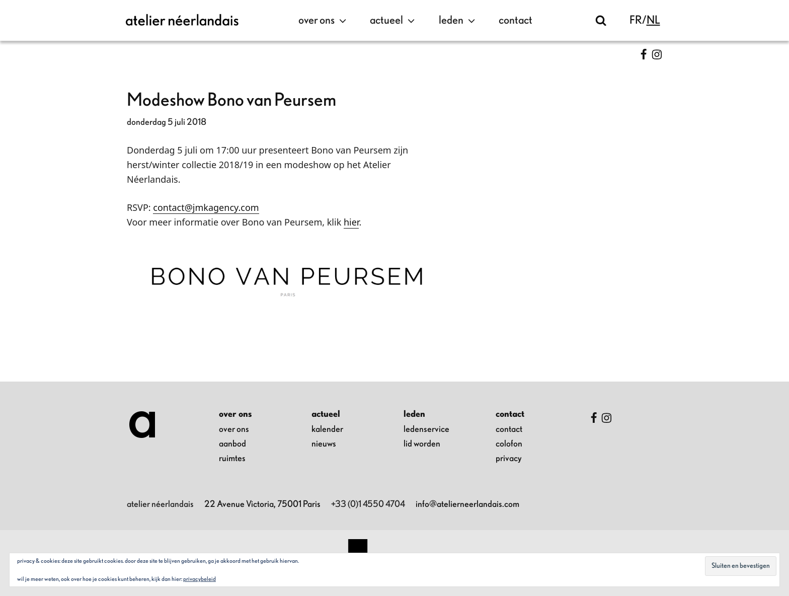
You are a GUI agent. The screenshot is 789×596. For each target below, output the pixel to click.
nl (653, 20)
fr (635, 20)
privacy (509, 458)
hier (351, 222)
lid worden (422, 444)
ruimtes (232, 458)
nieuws (323, 444)
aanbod (232, 444)
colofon (509, 444)
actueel (393, 21)
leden (458, 21)
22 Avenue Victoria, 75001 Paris (262, 504)
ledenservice (426, 429)
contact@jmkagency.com (206, 207)
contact (515, 20)
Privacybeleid (199, 579)
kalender (327, 429)
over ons (323, 21)
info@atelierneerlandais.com (467, 504)
